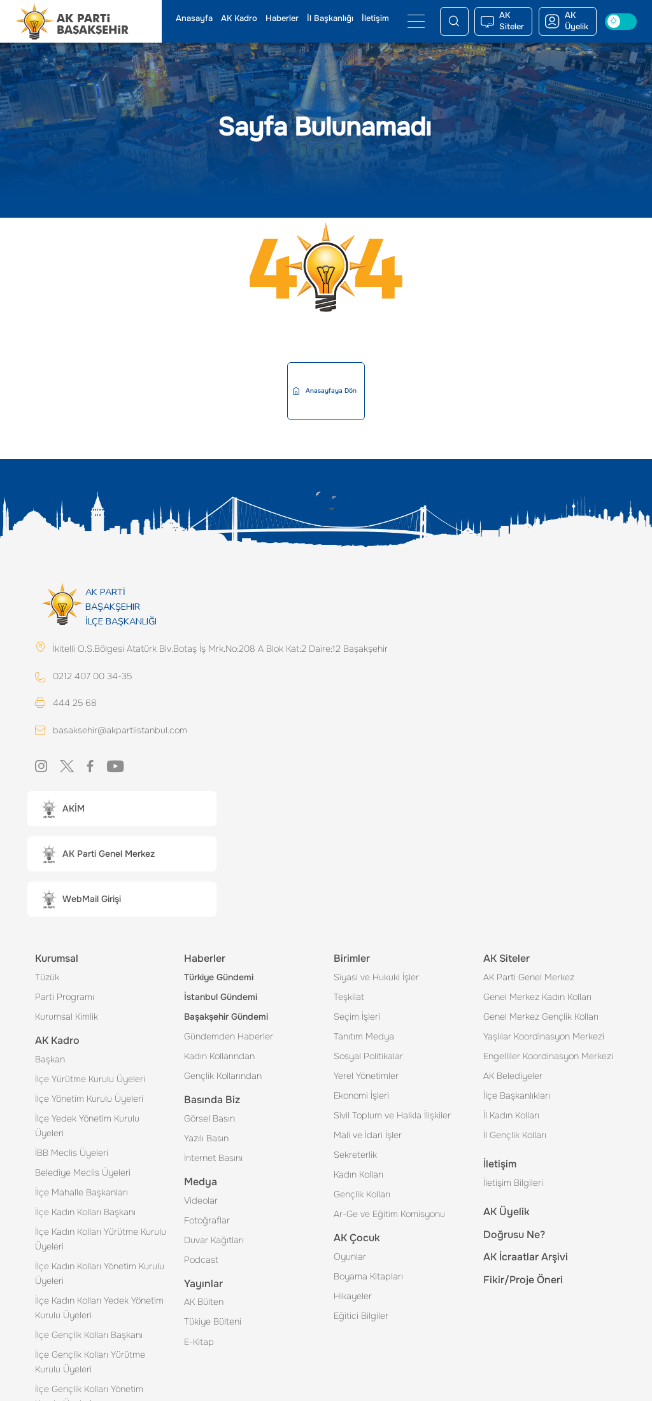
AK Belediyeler (512, 1075)
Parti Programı (64, 997)
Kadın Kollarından (219, 1056)
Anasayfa (194, 18)
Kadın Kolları (358, 1174)
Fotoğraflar (207, 1220)
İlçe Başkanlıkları (516, 1095)
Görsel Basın (209, 1118)
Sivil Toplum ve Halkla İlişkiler (392, 1115)
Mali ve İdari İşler (368, 1135)
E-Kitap (199, 1342)
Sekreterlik (355, 1154)
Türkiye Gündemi (218, 977)
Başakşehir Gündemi (226, 1016)
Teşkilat (349, 997)
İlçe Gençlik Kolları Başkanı (89, 1335)
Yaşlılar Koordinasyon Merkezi (543, 1036)
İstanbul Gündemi (220, 997)
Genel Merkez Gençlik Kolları (541, 1016)
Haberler (282, 18)
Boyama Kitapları (368, 1276)
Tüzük (47, 977)
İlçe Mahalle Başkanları (81, 1192)
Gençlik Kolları (362, 1194)
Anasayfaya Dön (325, 391)
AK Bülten (203, 1301)
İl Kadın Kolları (511, 1115)
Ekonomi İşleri (361, 1095)
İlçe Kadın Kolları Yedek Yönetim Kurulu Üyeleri (99, 1308)
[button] (121, 808)
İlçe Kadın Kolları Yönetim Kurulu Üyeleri (99, 1273)
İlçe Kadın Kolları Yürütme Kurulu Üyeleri (100, 1239)
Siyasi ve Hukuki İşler (376, 977)
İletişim (375, 18)
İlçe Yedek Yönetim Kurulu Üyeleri (87, 1126)
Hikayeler (353, 1296)
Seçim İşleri (357, 1016)
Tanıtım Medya (364, 1036)
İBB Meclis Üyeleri (71, 1152)
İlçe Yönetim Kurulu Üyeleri (89, 1098)
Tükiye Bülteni (212, 1321)
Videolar (201, 1200)
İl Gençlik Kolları (514, 1135)
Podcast (201, 1259)
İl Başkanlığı (330, 18)
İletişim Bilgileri (513, 1182)
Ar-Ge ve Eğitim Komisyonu (389, 1214)
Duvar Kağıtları (214, 1240)
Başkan (50, 1059)
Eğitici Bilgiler (361, 1315)
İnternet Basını (213, 1158)
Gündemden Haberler (228, 1036)
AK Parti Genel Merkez (528, 977)
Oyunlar (350, 1256)
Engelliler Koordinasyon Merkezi (548, 1056)
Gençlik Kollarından (223, 1075)
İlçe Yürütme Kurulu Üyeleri (90, 1079)
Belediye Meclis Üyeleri (83, 1172)
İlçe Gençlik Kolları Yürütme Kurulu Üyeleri (90, 1362)
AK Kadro (239, 18)
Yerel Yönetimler (366, 1075)
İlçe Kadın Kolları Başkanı (85, 1212)
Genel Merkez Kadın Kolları (537, 997)
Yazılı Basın (206, 1138)
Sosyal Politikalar (368, 1056)
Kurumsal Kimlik (66, 1016)
